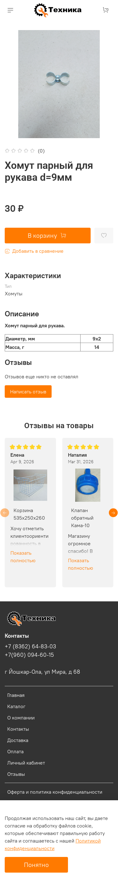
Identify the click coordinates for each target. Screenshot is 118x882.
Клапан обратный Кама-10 (82, 517)
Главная (16, 695)
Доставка (17, 740)
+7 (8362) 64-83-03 (30, 646)
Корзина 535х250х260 (29, 514)
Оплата (15, 751)
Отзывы (16, 774)
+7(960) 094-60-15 (29, 654)
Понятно (36, 865)
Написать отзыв (28, 391)
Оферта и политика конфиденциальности (54, 792)
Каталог (16, 706)
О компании (21, 717)
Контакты (18, 729)
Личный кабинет (26, 763)
